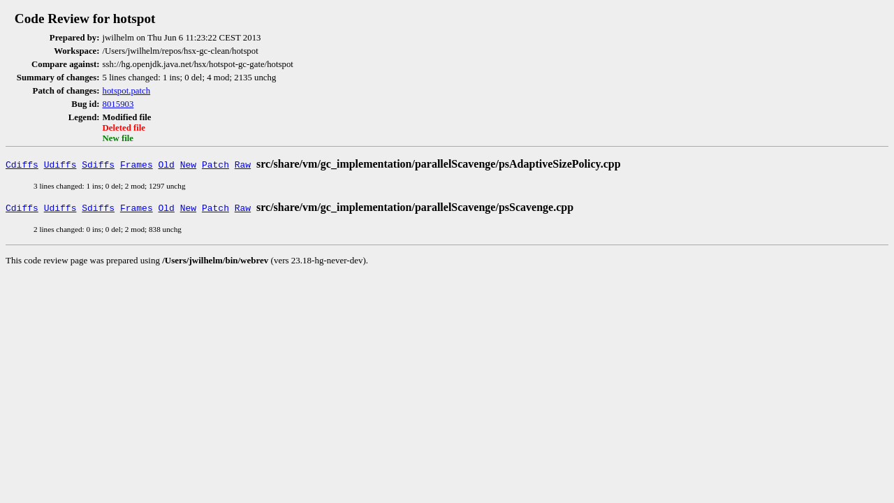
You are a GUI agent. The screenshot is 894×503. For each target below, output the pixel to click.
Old (167, 164)
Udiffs (60, 164)
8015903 (118, 104)
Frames (136, 164)
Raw (243, 164)
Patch (215, 164)
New (188, 164)
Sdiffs (98, 164)
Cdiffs (22, 164)
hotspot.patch (127, 91)
